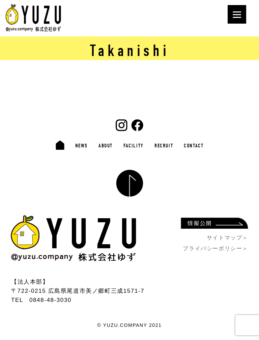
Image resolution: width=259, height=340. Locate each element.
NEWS (81, 146)
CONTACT (193, 146)
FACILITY (133, 146)
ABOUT (105, 146)
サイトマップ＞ (227, 237)
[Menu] (237, 14)
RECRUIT (163, 146)
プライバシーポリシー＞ (215, 248)
